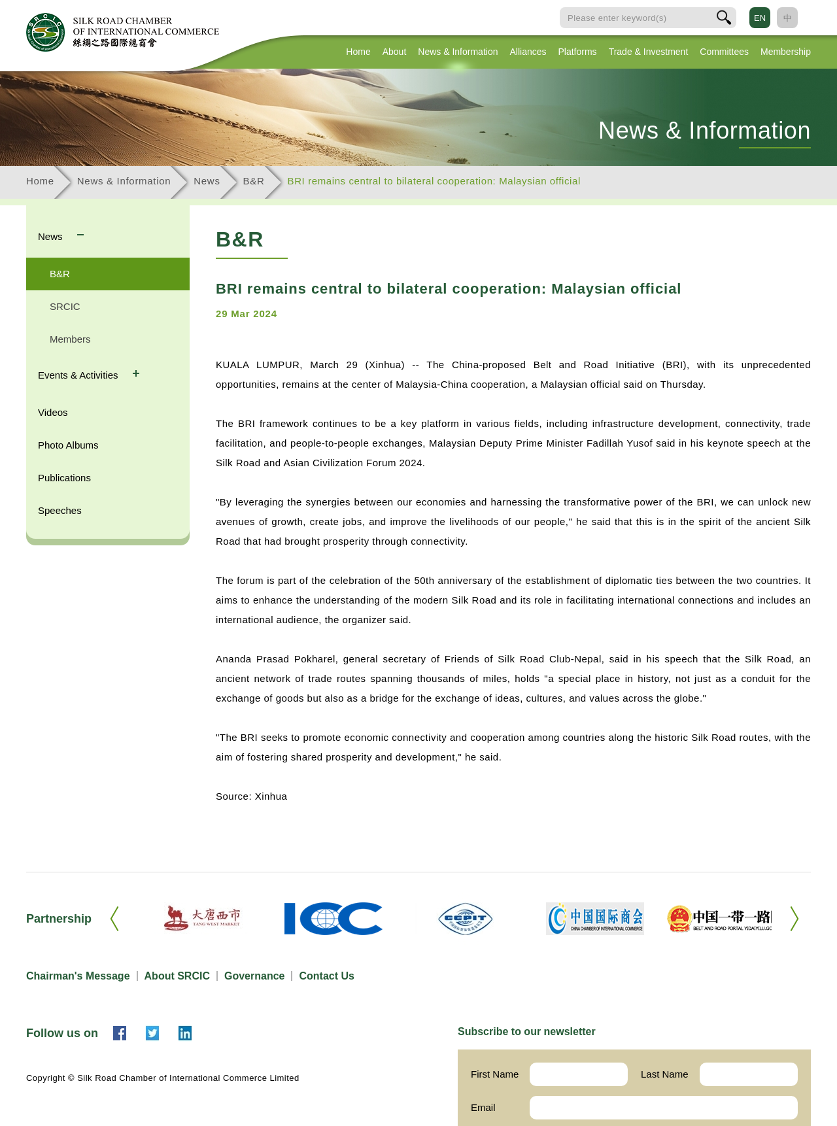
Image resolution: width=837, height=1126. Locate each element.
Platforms (577, 51)
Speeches (60, 510)
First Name (495, 1074)
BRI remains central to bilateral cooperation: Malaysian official (434, 180)
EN (760, 18)
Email (483, 1107)
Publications (64, 477)
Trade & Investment (649, 51)
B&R (254, 180)
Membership (785, 51)
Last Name (665, 1074)
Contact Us (326, 975)
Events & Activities (79, 375)
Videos (53, 412)
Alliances (527, 51)
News (207, 180)
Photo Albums (68, 445)
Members (70, 339)
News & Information (458, 51)
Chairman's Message (78, 975)
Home (358, 51)
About (395, 51)
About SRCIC (177, 975)
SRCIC (65, 306)
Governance (254, 975)
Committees (724, 51)
